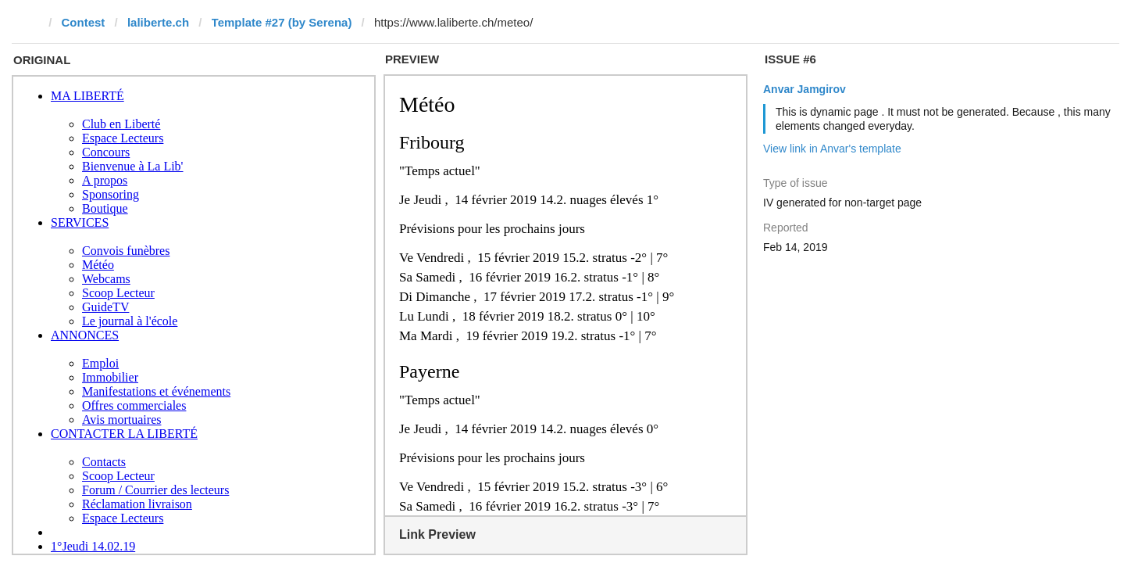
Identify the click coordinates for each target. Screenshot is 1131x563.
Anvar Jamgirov (804, 89)
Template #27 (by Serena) (282, 22)
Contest (83, 22)
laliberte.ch (158, 22)
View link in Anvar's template (832, 148)
